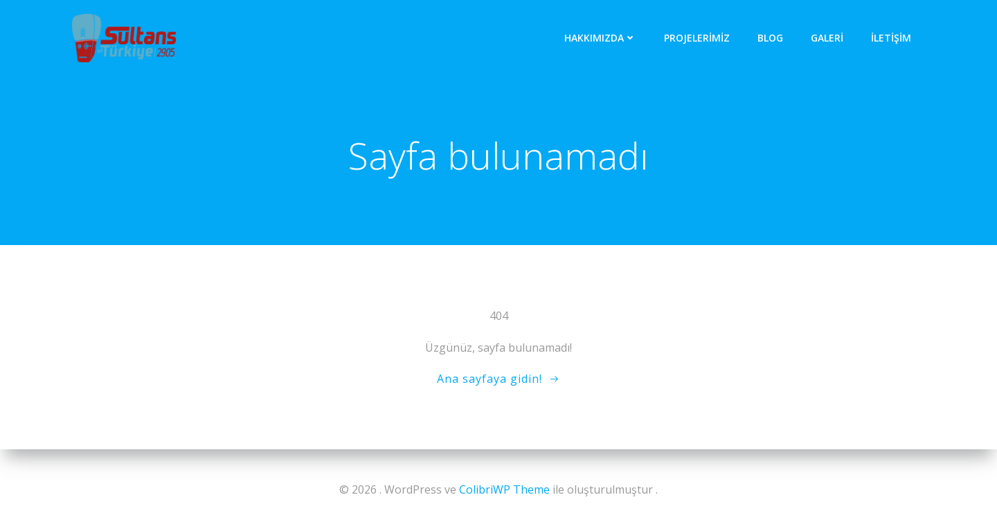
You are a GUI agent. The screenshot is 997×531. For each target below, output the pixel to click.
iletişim (891, 37)
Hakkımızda (600, 37)
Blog (770, 37)
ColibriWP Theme (504, 489)
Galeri (827, 37)
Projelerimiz (697, 37)
